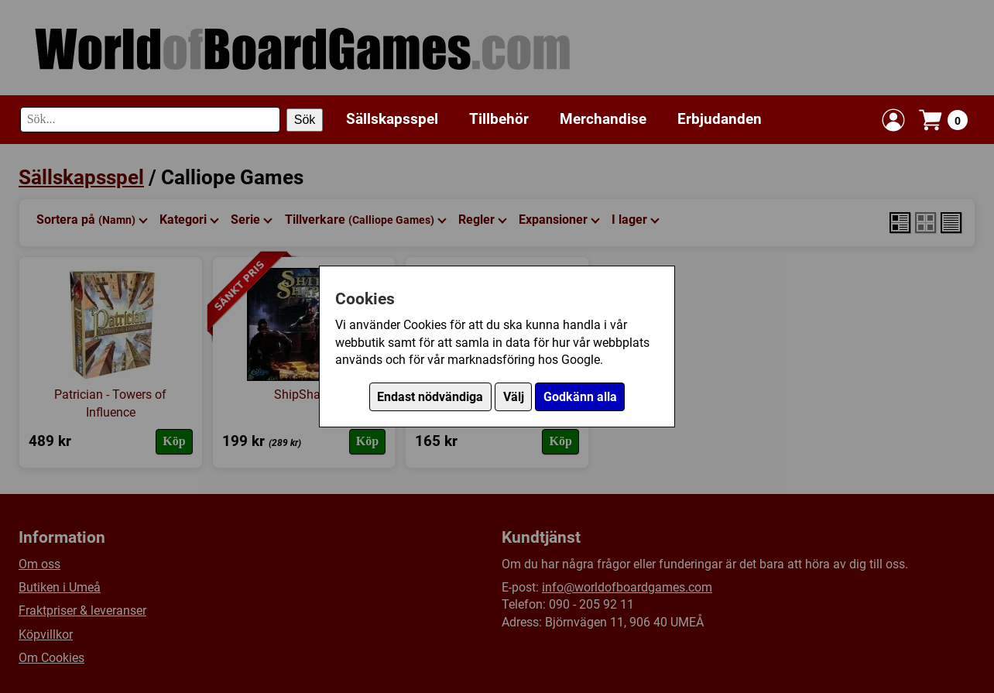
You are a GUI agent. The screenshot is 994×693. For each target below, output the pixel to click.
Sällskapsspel (392, 119)
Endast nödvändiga (430, 396)
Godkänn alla (580, 396)
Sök (305, 119)
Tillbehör (499, 119)
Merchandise (603, 119)
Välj (513, 396)
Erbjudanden (719, 119)
